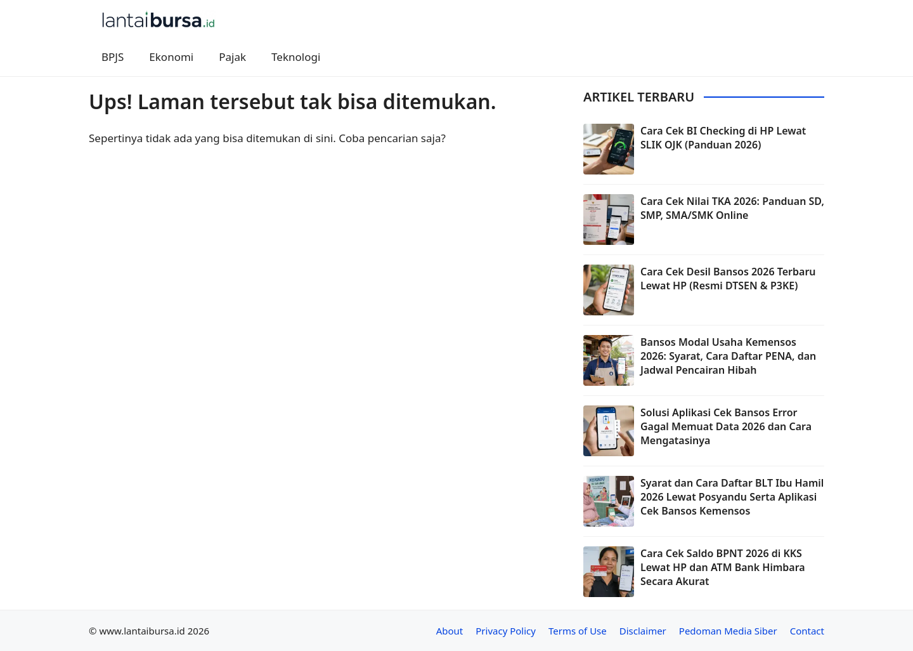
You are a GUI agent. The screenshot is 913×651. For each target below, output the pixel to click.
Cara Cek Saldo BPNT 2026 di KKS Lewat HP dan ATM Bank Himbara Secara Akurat (722, 567)
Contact (807, 630)
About (449, 630)
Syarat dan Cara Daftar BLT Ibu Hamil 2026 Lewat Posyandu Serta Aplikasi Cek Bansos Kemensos (732, 497)
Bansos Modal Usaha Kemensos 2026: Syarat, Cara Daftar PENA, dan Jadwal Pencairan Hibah (728, 356)
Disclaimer (642, 630)
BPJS (112, 56)
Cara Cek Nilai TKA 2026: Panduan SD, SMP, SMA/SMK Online (732, 208)
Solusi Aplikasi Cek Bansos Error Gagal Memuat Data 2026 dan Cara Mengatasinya (726, 426)
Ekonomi (171, 56)
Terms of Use (577, 630)
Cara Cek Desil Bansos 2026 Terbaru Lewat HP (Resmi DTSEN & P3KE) (728, 279)
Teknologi (295, 56)
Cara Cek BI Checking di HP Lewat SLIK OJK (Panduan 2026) (723, 138)
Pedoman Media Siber (728, 630)
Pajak (232, 56)
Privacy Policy (506, 630)
